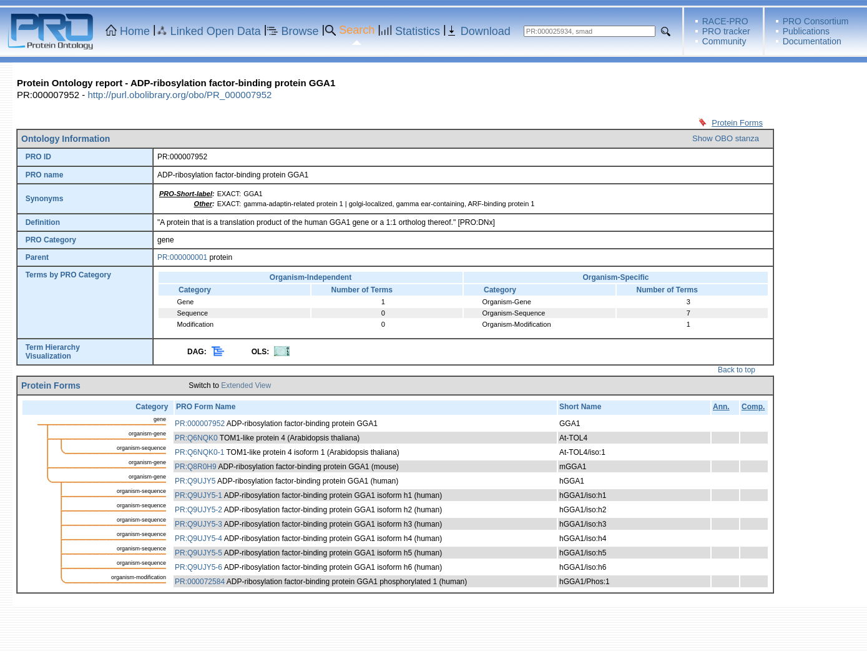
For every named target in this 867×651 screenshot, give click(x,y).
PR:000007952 (200, 423)
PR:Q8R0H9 (196, 466)
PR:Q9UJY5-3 (198, 524)
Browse (300, 31)
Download (486, 31)
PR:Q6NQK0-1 (199, 452)
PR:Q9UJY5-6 (198, 567)
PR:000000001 (182, 257)
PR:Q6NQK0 (196, 438)
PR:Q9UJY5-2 (198, 509)
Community (724, 41)
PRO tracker (726, 31)
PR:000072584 (200, 581)
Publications (806, 31)
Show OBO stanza (725, 138)
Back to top (736, 369)
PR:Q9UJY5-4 (198, 538)
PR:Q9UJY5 (195, 481)
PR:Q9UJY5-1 (198, 495)
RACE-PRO (725, 21)
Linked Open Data (215, 31)
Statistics (417, 31)
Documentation (812, 41)
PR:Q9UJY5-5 (198, 553)
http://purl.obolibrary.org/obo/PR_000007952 (179, 94)
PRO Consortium (816, 21)
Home (135, 31)
